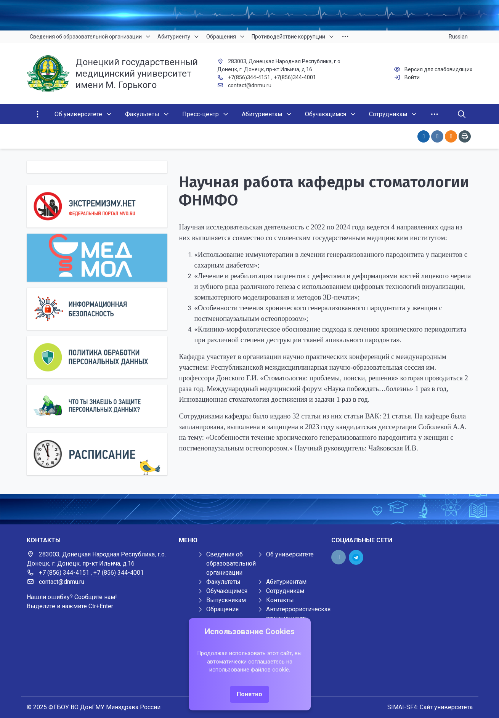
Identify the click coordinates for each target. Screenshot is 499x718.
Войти (412, 77)
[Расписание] (97, 454)
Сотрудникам (285, 591)
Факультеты (223, 581)
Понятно (249, 694)
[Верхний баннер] (249, 15)
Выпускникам (226, 600)
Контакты (280, 600)
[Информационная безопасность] (97, 309)
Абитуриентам (286, 581)
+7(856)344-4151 (249, 77)
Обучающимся (226, 591)
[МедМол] (97, 258)
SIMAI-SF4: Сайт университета (430, 707)
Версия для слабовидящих (438, 69)
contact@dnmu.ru (249, 85)
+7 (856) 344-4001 (118, 572)
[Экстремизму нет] (97, 206)
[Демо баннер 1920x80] (249, 509)
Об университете (290, 554)
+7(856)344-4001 (295, 77)
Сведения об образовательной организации (231, 563)
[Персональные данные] (97, 357)
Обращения (222, 609)
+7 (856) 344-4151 (64, 572)
